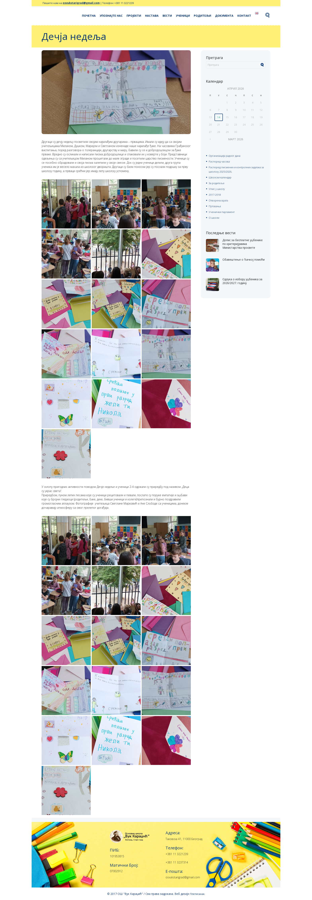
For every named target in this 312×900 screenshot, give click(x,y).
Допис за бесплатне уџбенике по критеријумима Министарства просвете (241, 243)
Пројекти (134, 15)
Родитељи (202, 15)
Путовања (215, 204)
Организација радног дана (226, 156)
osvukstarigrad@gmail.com (81, 3)
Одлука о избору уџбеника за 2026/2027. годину (243, 279)
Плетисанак (197, 894)
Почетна (89, 15)
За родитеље (217, 182)
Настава (152, 15)
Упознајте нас (111, 15)
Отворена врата (220, 199)
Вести (167, 15)
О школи (214, 216)
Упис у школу (217, 188)
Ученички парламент (222, 210)
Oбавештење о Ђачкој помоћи (239, 259)
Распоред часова (220, 161)
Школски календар (221, 177)
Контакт (244, 15)
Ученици (183, 15)
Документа (224, 15)
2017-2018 (215, 193)
